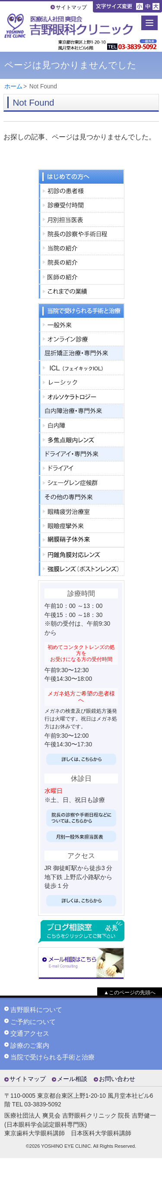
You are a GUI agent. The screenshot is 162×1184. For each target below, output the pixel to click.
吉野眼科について (36, 1009)
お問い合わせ (117, 1079)
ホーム (13, 86)
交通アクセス (29, 1033)
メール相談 (72, 1079)
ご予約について (33, 1021)
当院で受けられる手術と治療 (52, 1057)
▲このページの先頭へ (130, 993)
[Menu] (149, 23)
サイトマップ (71, 7)
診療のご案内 (29, 1045)
